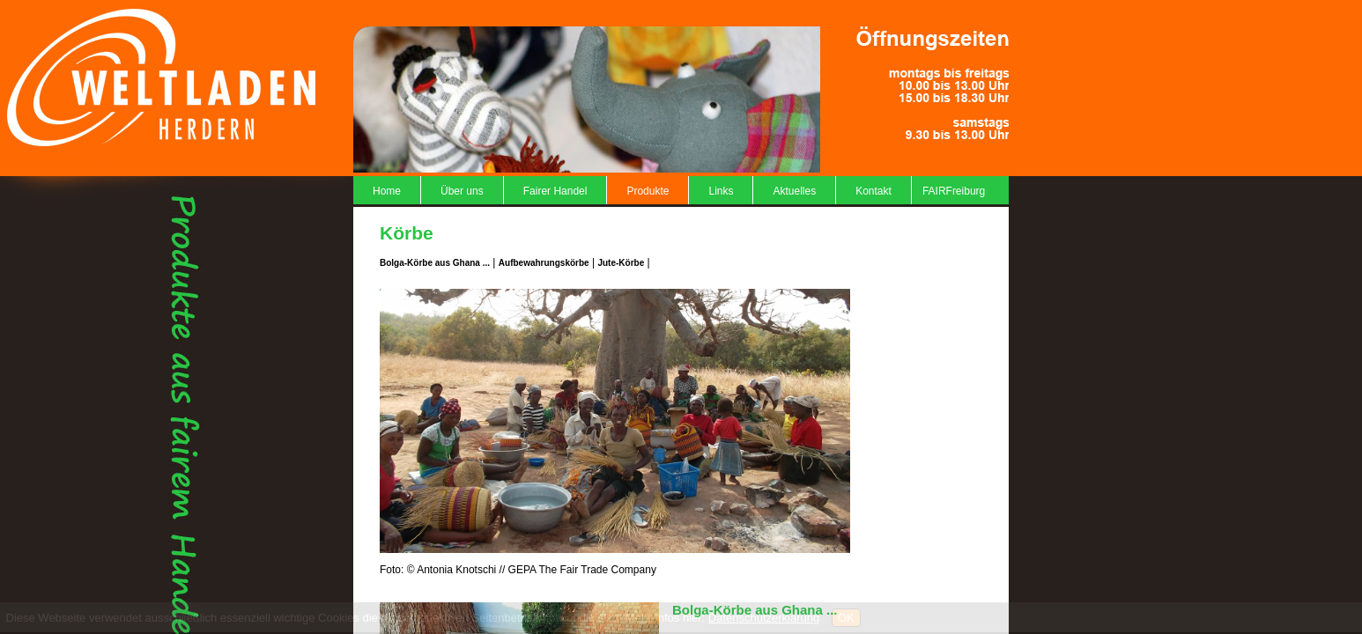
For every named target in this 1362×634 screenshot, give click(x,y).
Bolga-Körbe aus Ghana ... (435, 263)
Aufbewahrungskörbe (544, 263)
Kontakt (873, 191)
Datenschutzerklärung (763, 617)
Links (720, 191)
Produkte (647, 191)
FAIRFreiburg (953, 191)
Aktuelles (794, 191)
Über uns (462, 191)
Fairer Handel (555, 191)
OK (846, 617)
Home (387, 191)
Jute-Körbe (620, 263)
